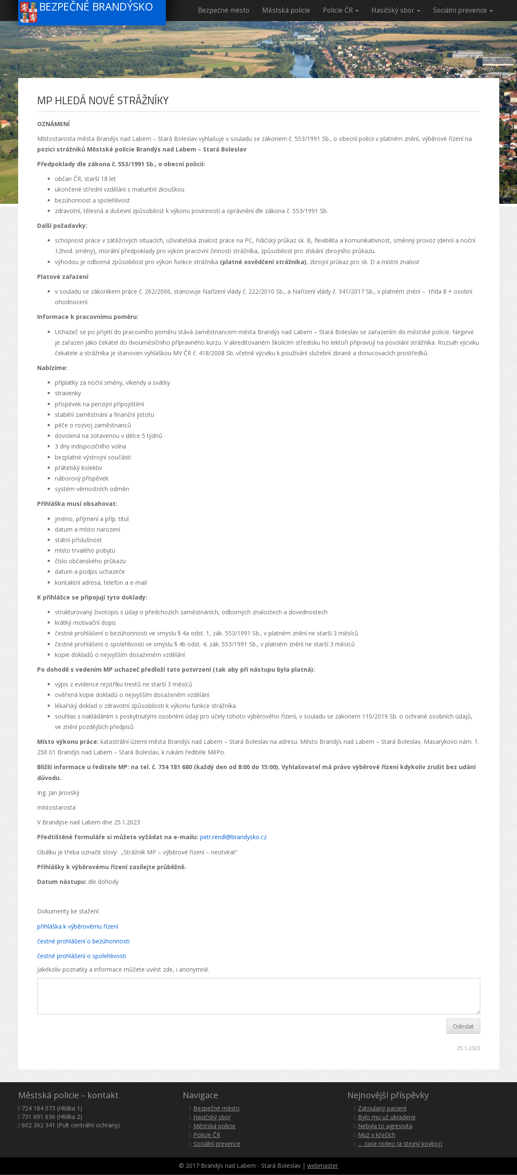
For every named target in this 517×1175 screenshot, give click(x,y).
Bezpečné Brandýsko (87, 11)
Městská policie (286, 10)
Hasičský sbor (395, 10)
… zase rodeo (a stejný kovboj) (400, 1144)
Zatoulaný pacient (382, 1108)
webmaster (322, 1165)
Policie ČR (341, 10)
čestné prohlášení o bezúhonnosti (83, 941)
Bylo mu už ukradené (387, 1117)
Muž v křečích (376, 1135)
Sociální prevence (463, 10)
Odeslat (463, 1026)
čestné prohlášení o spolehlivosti (81, 956)
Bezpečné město (223, 10)
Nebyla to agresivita (385, 1126)
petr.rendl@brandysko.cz (233, 837)
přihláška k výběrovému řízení (77, 926)
